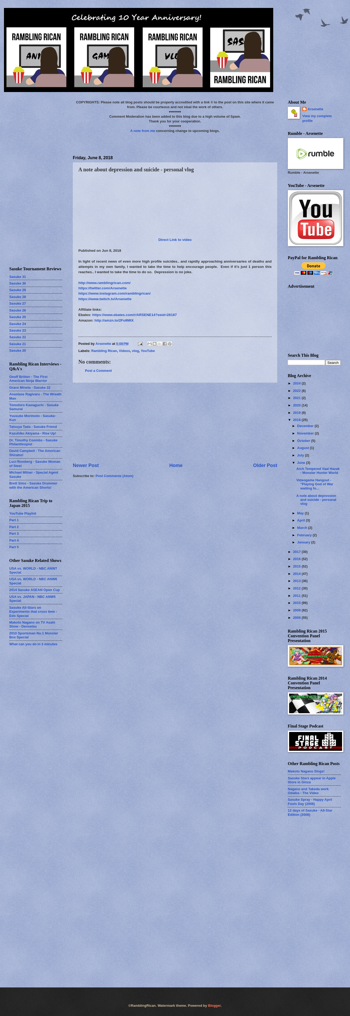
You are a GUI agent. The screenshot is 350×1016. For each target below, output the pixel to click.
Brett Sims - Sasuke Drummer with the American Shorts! (33, 485)
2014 (297, 574)
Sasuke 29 (17, 290)
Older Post (265, 465)
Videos (124, 351)
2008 (297, 618)
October (304, 441)
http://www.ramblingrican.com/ (104, 283)
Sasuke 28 (17, 297)
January (304, 542)
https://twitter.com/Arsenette (102, 288)
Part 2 (14, 527)
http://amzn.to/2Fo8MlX (114, 320)
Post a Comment (98, 371)
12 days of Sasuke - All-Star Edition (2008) (310, 812)
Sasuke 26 (17, 310)
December (306, 426)
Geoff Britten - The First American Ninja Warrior (28, 379)
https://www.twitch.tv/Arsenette (105, 299)
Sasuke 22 (17, 337)
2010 (297, 603)
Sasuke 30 (17, 283)
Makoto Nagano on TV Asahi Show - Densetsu (32, 624)
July (301, 455)
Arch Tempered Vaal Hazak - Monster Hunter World (318, 471)
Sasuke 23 (17, 330)
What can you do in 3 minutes (33, 644)
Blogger (214, 1006)
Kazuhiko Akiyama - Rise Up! (32, 433)
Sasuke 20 (17, 351)
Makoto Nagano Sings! (306, 771)
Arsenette (315, 109)
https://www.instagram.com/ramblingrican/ (114, 293)
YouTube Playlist (22, 513)
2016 (297, 559)
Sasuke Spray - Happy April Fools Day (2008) (310, 802)
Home (175, 465)
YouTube (148, 351)
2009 (297, 610)
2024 (297, 383)
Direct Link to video (174, 240)
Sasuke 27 (17, 303)
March (302, 528)
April (301, 520)
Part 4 (14, 540)
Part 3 (14, 534)
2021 (297, 398)
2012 (297, 588)
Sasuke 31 (17, 277)
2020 (297, 405)
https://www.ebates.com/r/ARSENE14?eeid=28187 (134, 315)
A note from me (142, 131)
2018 (297, 420)
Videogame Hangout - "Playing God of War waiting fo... (314, 484)
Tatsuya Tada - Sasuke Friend (33, 427)
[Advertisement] (175, 422)
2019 (297, 413)
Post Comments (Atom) (114, 476)
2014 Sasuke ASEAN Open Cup (34, 590)
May (301, 513)
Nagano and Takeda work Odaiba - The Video (308, 791)
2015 (297, 566)
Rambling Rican (104, 351)
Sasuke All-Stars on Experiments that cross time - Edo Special (33, 612)
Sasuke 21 (17, 344)
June (301, 463)
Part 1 (14, 520)
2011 (297, 596)
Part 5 (14, 547)
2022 (297, 391)
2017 (297, 552)
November (306, 433)
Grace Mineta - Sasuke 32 (29, 388)
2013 (297, 581)
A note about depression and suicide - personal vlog (316, 500)
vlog (135, 351)
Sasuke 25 (17, 317)
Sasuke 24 (17, 324)
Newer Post (86, 465)
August (303, 448)
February (305, 535)
